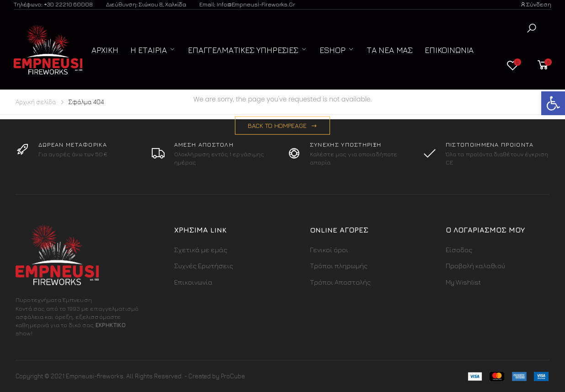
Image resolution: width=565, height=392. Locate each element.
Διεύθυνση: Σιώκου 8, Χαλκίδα (146, 4)
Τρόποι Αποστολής (340, 282)
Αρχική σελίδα (36, 102)
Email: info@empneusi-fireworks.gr (247, 4)
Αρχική (104, 50)
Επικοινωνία (449, 50)
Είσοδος (459, 250)
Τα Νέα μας (390, 50)
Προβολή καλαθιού (475, 266)
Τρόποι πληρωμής (339, 266)
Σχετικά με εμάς (200, 250)
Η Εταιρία (148, 50)
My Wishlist (463, 282)
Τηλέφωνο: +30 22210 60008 (53, 4)
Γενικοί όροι (329, 250)
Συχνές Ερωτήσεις (203, 266)
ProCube (233, 376)
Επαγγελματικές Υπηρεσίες (243, 50)
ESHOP (333, 50)
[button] (531, 28)
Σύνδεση (535, 4)
